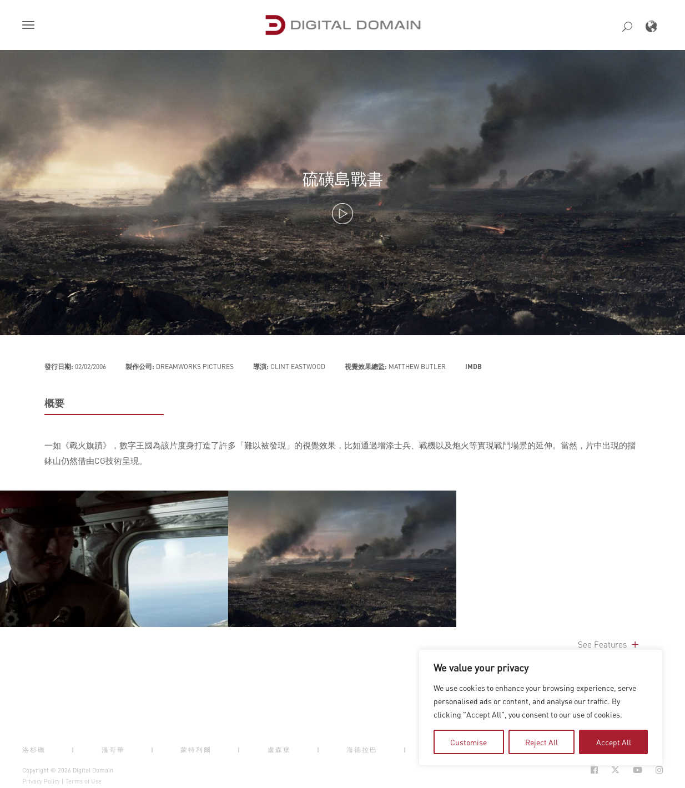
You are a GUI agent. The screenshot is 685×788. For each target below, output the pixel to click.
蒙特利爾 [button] (195, 750)
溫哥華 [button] (113, 750)
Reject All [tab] (541, 742)
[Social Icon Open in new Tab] (594, 770)
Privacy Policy (41, 781)
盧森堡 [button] (279, 750)
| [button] (73, 750)
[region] (541, 707)
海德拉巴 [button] (361, 750)
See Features (609, 644)
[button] (30, 26)
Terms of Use (84, 781)
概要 (54, 403)
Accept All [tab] (613, 742)
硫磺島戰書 (343, 178)
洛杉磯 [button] (34, 750)
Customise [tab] (468, 742)
